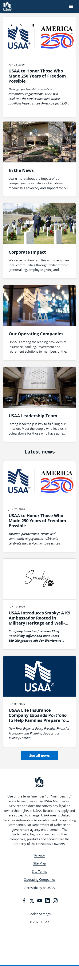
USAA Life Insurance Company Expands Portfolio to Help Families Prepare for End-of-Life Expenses (38, 717)
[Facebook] (24, 900)
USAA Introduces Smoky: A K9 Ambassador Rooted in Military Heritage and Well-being (39, 620)
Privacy (39, 855)
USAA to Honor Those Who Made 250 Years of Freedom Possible (37, 76)
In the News (21, 170)
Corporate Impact (27, 252)
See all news (39, 755)
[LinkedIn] (47, 900)
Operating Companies (39, 879)
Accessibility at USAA (39, 888)
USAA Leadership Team (33, 416)
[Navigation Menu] (70, 6)
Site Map (39, 863)
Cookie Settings (39, 914)
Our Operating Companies (36, 334)
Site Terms (39, 871)
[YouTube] (39, 900)
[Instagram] (55, 900)
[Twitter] (31, 900)
